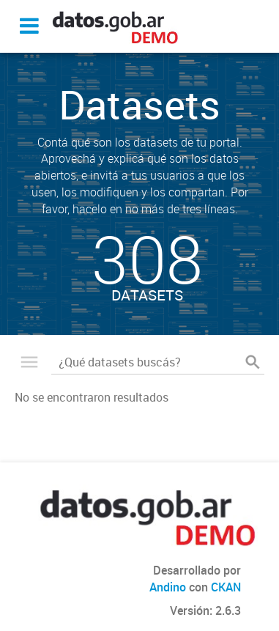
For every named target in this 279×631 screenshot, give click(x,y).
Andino (167, 587)
